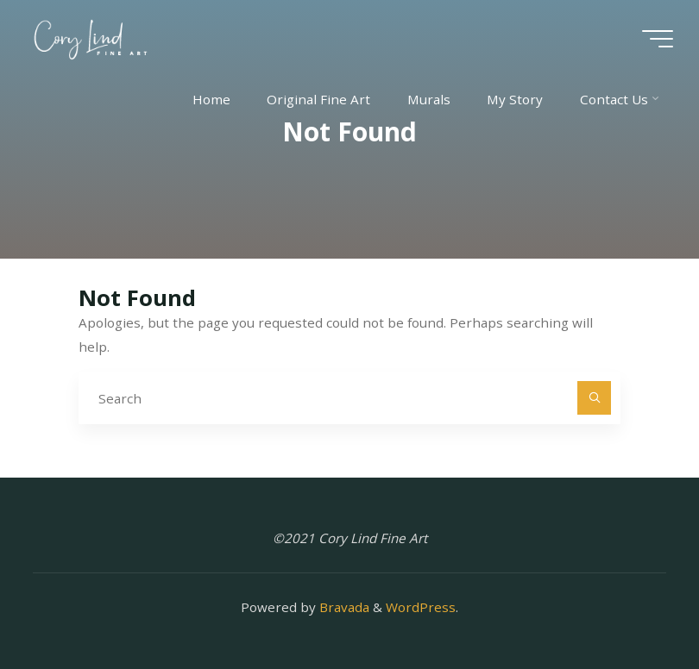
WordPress (421, 607)
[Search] (594, 398)
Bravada (342, 607)
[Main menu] (657, 38)
